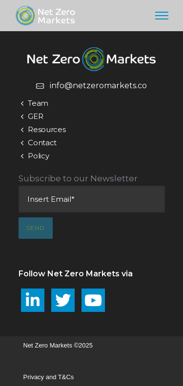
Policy (38, 155)
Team (38, 103)
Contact (42, 142)
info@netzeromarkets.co (98, 85)
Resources (46, 129)
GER (35, 116)
